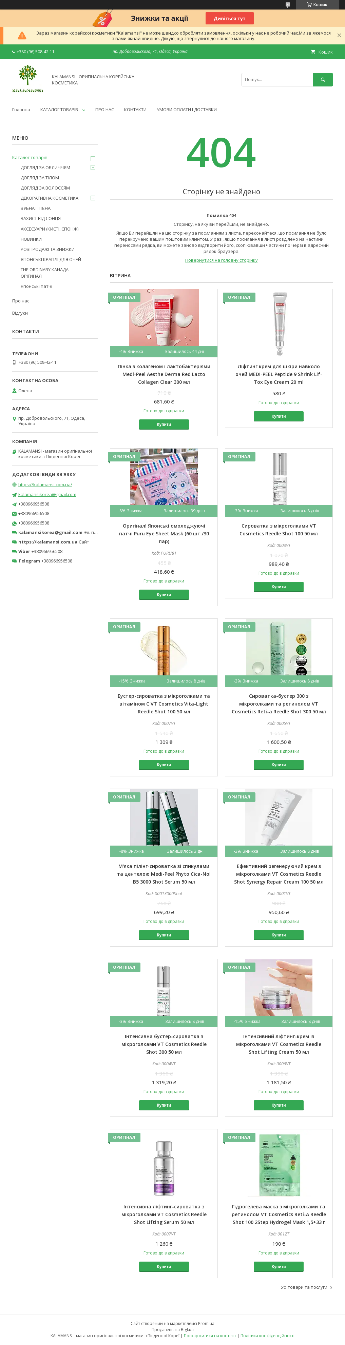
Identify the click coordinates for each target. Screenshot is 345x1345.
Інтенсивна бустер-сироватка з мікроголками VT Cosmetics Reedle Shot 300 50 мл (164, 1044)
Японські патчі (36, 286)
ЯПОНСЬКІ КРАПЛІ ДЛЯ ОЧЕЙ (51, 259)
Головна (21, 109)
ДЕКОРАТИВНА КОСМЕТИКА (49, 198)
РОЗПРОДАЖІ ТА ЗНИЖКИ (48, 249)
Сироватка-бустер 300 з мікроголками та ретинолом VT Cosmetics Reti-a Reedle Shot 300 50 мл (279, 704)
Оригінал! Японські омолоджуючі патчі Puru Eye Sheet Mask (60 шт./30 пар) (164, 533)
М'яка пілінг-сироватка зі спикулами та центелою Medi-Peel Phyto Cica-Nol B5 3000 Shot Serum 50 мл (164, 874)
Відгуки (20, 313)
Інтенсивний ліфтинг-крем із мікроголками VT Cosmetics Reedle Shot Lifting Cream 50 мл (278, 1044)
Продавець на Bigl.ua (173, 1329)
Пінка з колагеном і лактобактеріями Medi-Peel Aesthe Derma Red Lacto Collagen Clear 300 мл (164, 374)
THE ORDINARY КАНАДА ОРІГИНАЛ (45, 272)
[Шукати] (323, 79)
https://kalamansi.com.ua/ (45, 484)
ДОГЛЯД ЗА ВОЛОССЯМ (45, 188)
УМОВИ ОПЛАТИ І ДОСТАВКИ (187, 109)
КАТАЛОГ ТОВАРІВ (59, 109)
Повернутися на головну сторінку (221, 260)
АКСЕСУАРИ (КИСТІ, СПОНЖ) (49, 229)
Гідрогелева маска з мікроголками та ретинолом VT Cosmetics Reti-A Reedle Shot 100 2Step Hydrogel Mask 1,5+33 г (279, 1214)
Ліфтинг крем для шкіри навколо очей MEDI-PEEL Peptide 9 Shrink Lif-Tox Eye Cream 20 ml (278, 374)
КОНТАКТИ (135, 109)
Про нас (20, 301)
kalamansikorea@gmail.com (47, 494)
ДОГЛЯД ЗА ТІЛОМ (40, 178)
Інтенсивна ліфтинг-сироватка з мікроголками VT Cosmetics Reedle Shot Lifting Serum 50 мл (164, 1214)
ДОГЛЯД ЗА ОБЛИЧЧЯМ (45, 167)
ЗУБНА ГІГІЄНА (36, 208)
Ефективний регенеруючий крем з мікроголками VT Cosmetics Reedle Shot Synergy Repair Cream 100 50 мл (279, 874)
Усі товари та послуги (304, 1287)
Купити (164, 424)
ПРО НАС (104, 109)
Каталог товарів (29, 157)
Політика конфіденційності (267, 1336)
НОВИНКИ (31, 239)
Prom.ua (206, 1323)
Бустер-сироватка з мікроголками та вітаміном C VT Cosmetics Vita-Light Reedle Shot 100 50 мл (164, 704)
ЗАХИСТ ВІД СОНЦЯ (41, 218)
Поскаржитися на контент (210, 1336)
